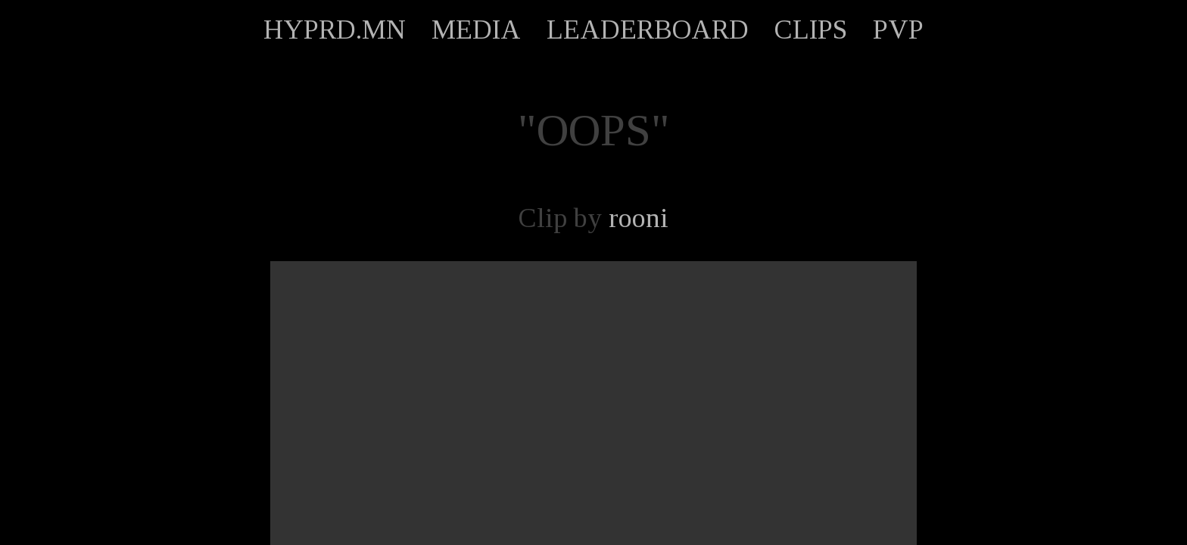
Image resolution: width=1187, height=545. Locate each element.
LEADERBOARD (648, 29)
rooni (638, 218)
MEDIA (476, 29)
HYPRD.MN (334, 29)
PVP (898, 29)
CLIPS (810, 29)
